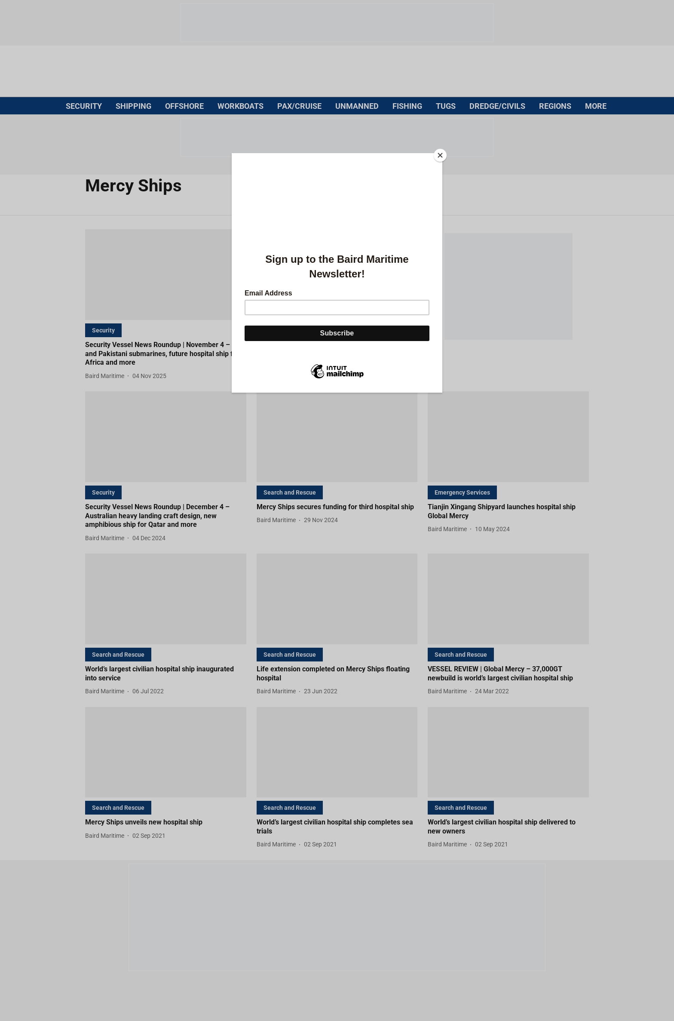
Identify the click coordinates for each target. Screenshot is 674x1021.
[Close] (440, 155)
